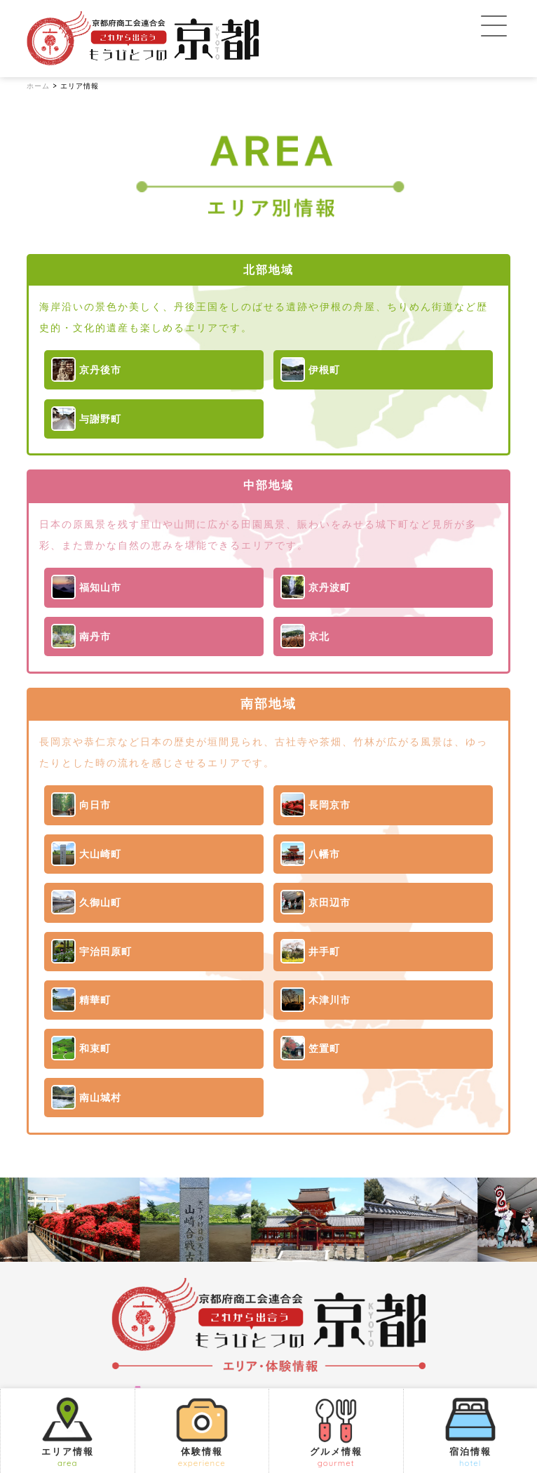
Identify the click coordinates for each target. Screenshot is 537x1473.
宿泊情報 (470, 1431)
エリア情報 (67, 1431)
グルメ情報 (336, 1431)
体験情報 (202, 1431)
